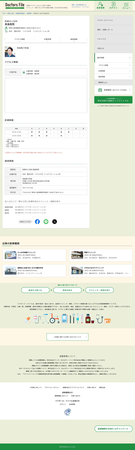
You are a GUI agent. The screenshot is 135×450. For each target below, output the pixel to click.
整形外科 (21, 207)
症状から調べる (35, 290)
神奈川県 (11, 13)
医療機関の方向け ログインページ (113, 428)
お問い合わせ (91, 387)
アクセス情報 (19, 39)
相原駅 (29, 13)
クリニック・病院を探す (99, 290)
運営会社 (102, 387)
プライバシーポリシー (52, 387)
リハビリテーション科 (39, 207)
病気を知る (67, 290)
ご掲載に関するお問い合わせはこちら (67, 337)
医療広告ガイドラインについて (73, 387)
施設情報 (74, 39)
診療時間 (47, 39)
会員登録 (72, 404)
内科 (16, 207)
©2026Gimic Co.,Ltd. (67, 447)
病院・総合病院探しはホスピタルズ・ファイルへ (80, 6)
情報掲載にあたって (61, 396)
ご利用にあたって (36, 387)
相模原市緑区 (20, 13)
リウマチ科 (27, 207)
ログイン (63, 404)
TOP (3, 13)
